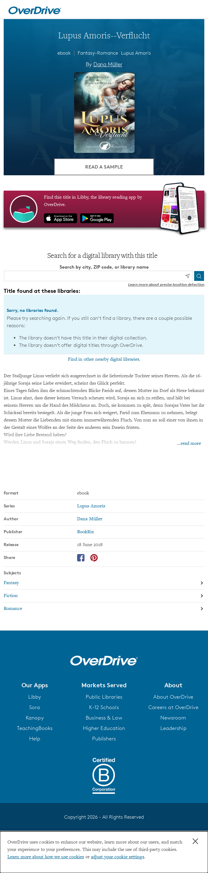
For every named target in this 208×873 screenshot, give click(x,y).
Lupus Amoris (136, 53)
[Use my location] (187, 276)
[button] (35, 685)
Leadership (173, 728)
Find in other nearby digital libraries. (104, 359)
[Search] (199, 276)
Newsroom (173, 718)
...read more (189, 443)
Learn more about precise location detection (166, 284)
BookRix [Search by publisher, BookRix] (85, 532)
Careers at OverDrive (173, 707)
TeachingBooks (35, 728)
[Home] (34, 9)
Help (34, 738)
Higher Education (104, 728)
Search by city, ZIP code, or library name (104, 267)
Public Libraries (104, 697)
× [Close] (195, 841)
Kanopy (35, 718)
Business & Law (104, 718)
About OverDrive (173, 697)
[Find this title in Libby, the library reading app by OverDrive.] (104, 209)
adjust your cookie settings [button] (117, 857)
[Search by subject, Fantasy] (104, 583)
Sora (34, 707)
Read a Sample (104, 167)
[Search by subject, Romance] (104, 609)
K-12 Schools (104, 707)
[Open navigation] (196, 10)
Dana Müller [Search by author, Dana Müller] (107, 64)
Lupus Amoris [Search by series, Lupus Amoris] (91, 506)
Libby (34, 697)
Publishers (104, 738)
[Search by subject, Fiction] (104, 596)
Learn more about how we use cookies (45, 857)
